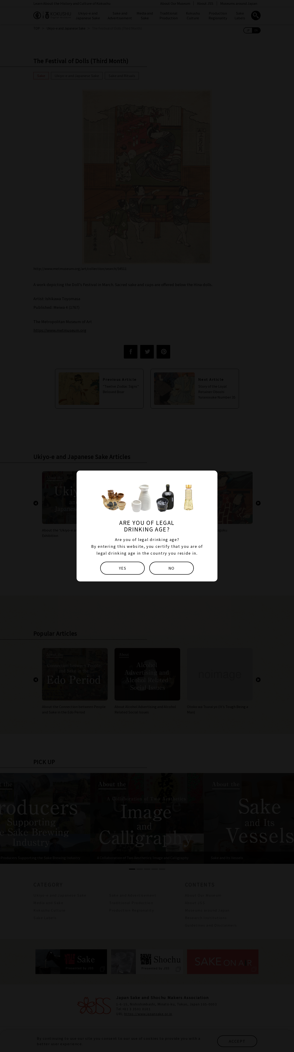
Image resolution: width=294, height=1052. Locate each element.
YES (122, 568)
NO (171, 568)
